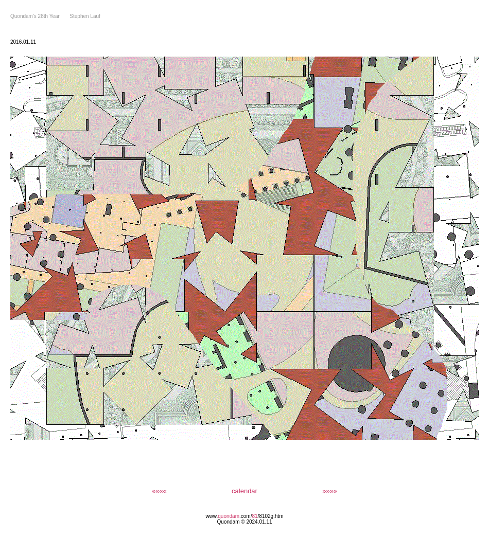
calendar (244, 491)
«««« (159, 491)
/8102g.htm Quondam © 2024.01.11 (250, 519)
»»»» (329, 491)
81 (254, 516)
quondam (228, 516)
